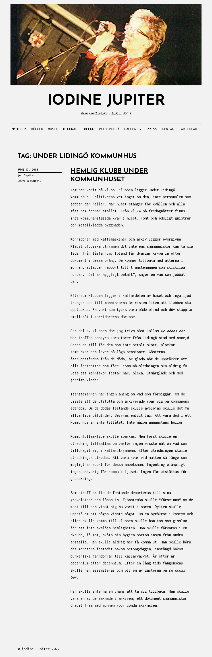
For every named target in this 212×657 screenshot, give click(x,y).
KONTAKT (169, 129)
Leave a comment (29, 180)
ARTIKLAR (189, 129)
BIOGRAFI (71, 129)
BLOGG (89, 129)
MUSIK (53, 129)
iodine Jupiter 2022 (41, 649)
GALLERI (131, 129)
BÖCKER (37, 129)
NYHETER (19, 129)
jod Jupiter (26, 175)
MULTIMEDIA (109, 129)
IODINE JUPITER (106, 101)
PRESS (152, 129)
